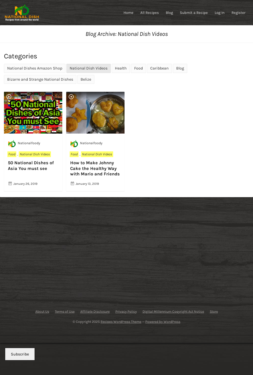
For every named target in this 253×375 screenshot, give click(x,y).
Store (214, 311)
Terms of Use (65, 311)
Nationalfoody (24, 143)
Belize (86, 79)
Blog (169, 12)
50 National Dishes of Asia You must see (31, 165)
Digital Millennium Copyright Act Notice (173, 311)
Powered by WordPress (162, 322)
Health (121, 68)
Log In (220, 12)
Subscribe (20, 354)
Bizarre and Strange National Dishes (40, 79)
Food (138, 68)
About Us (42, 311)
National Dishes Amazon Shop (34, 68)
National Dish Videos (88, 68)
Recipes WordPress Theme (121, 322)
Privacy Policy (126, 311)
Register (238, 12)
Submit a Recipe (194, 12)
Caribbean (159, 68)
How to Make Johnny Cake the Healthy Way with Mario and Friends (95, 168)
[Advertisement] (42, 251)
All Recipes (149, 12)
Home (128, 12)
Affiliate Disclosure (95, 311)
